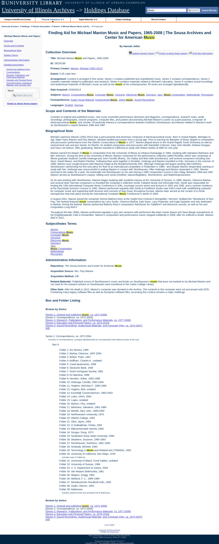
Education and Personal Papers (19, 80)
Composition (174, 94)
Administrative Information (17, 60)
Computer (104, 94)
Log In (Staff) (109, 525)
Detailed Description (14, 65)
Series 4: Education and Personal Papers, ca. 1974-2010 (77, 323)
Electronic (135, 94)
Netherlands (193, 94)
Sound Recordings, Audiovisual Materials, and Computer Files (19, 84)
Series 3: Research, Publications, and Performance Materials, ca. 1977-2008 (88, 320)
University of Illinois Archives (38, 10)
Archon (107, 541)
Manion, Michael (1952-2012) (87, 68)
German (78, 105)
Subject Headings (123, 19)
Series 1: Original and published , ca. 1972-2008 (76, 314)
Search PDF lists (209, 10)
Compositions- (82, 94)
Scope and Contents (14, 45)
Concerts (120, 94)
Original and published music (18, 69)
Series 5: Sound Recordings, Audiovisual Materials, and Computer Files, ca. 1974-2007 (93, 325)
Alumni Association (41, 26)
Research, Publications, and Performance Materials (18, 76)
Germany (151, 94)
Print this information (201, 53)
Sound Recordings (144, 100)
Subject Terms (11, 55)
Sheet (126, 100)
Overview (8, 41)
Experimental (106, 100)
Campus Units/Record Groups (17, 19)
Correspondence (13, 72)
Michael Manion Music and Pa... (77, 26)
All (47, 328)
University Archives (9, 26)
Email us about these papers (22, 103)
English (69, 105)
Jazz (160, 94)
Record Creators (158, 19)
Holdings (26, 26)
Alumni (56, 26)
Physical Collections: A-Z (53, 19)
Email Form (114, 532)
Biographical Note (13, 50)
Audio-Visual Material (82, 100)
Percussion (207, 94)
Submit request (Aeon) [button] (141, 53)
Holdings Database (107, 10)
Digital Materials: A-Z (88, 19)
